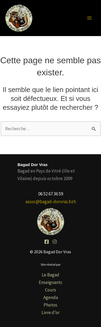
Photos (50, 305)
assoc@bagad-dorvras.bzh (50, 202)
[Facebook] (46, 241)
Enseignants (50, 282)
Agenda (50, 297)
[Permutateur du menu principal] (89, 18)
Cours (50, 290)
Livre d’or (50, 312)
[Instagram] (54, 241)
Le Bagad (50, 275)
